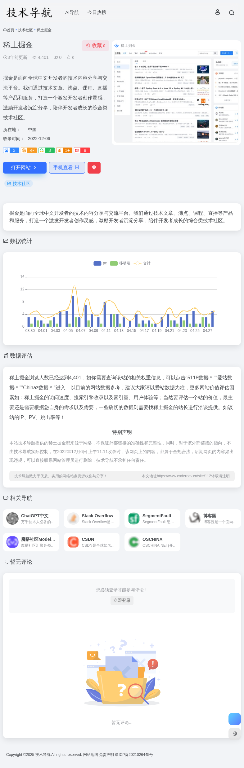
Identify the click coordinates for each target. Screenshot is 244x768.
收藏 (95, 45)
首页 (10, 30)
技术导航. (42, 755)
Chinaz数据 (35, 387)
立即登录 (122, 600)
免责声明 (107, 755)
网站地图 (91, 755)
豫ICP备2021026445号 (134, 755)
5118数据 (198, 377)
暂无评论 (21, 562)
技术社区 (25, 30)
